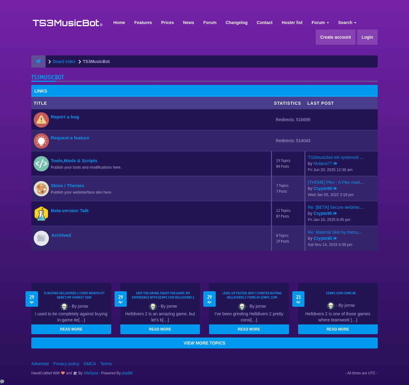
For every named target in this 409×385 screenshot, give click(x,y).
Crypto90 (323, 188)
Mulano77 (323, 163)
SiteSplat (90, 373)
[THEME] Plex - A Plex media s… (339, 182)
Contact (265, 22)
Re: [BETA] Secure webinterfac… (339, 207)
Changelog (236, 22)
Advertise (40, 363)
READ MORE (71, 329)
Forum (210, 22)
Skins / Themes (67, 185)
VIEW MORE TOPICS (204, 343)
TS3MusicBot (47, 77)
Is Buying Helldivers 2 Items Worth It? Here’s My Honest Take (74, 295)
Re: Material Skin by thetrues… (337, 232)
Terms (106, 363)
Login (367, 37)
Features (143, 22)
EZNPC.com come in (341, 293)
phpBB (127, 373)
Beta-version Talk (70, 210)
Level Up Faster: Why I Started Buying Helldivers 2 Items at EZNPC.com (252, 295)
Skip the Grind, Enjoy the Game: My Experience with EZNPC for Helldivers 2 (163, 295)
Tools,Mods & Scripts (74, 160)
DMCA (90, 363)
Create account (335, 37)
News (188, 22)
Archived (61, 235)
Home (119, 22)
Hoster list (292, 22)
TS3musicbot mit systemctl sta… (338, 157)
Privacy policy (66, 363)
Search (347, 22)
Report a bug (65, 116)
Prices (167, 22)
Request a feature (70, 137)
